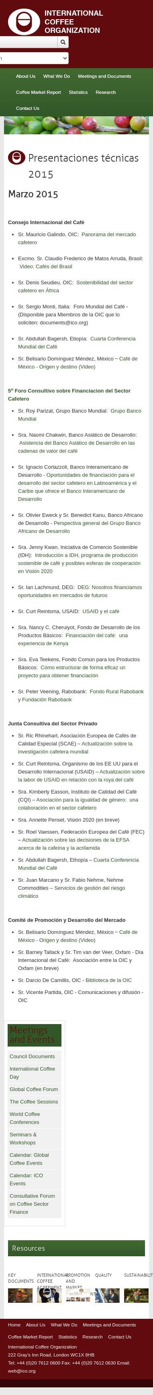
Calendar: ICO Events (26, 1179)
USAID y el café (100, 611)
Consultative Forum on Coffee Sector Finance (32, 1204)
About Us (25, 76)
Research (106, 92)
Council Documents (32, 1056)
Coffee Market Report (38, 92)
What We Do (56, 76)
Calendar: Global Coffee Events (29, 1159)
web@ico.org (21, 1370)
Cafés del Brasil (54, 266)
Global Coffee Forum (34, 1089)
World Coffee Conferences (25, 1118)
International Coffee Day (32, 1073)
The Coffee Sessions (34, 1102)
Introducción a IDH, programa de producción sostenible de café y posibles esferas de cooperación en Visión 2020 (79, 563)
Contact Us (27, 108)
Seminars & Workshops (23, 1139)
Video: (28, 266)
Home (14, 1324)
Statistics (78, 92)
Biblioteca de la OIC (109, 980)
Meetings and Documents (104, 76)
